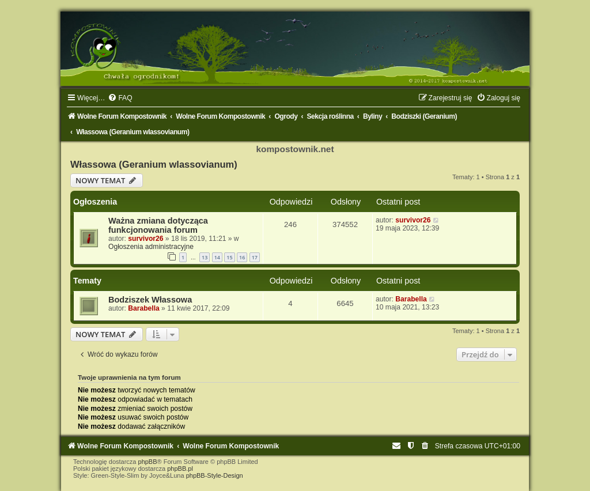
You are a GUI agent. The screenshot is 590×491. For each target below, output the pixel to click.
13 (204, 257)
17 (255, 257)
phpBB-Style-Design (214, 475)
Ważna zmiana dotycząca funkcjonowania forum (158, 225)
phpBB (147, 461)
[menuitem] (120, 98)
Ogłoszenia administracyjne (151, 247)
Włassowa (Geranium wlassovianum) (153, 164)
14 (217, 257)
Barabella (143, 308)
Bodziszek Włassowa (150, 299)
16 (242, 257)
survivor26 (145, 239)
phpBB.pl (180, 468)
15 (229, 257)
